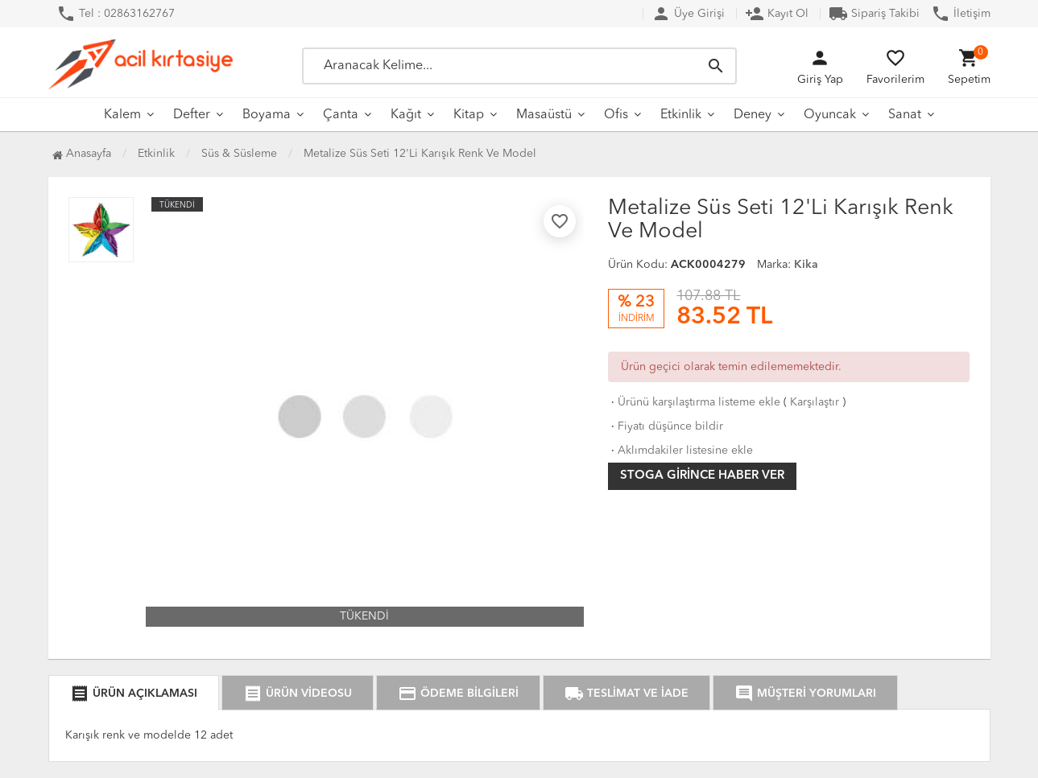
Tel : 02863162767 (115, 13)
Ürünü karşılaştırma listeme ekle (694, 402)
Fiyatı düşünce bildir (665, 426)
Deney (752, 115)
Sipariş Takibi (874, 13)
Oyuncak (830, 115)
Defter (191, 115)
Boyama (266, 115)
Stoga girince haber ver (702, 476)
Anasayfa (81, 153)
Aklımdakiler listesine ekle (680, 450)
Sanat (904, 115)
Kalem (122, 115)
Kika (806, 264)
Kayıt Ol (776, 13)
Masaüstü (544, 115)
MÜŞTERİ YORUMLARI (805, 693)
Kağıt (406, 115)
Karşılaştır (814, 402)
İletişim (960, 13)
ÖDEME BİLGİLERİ (458, 693)
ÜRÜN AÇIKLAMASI (133, 693)
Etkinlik (680, 115)
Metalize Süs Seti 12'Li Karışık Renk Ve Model (420, 153)
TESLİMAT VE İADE (626, 693)
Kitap (468, 115)
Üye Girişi (688, 13)
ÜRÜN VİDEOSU (297, 693)
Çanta (340, 115)
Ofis (616, 115)
